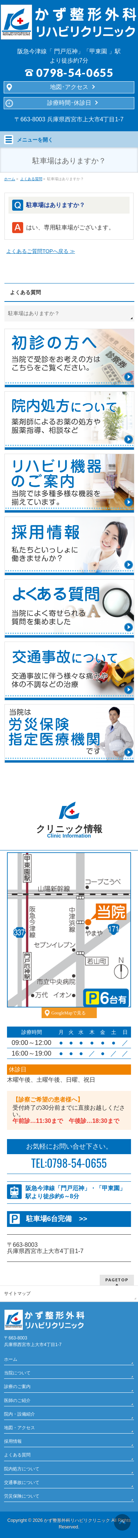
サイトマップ (17, 1293)
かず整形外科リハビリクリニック (77, 1520)
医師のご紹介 (17, 1400)
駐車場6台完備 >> (56, 1219)
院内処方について (21, 1468)
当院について (17, 1372)
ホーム (10, 1359)
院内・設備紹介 (19, 1414)
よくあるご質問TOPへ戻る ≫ (40, 251)
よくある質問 (25, 292)
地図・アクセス (19, 1427)
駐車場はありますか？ (34, 313)
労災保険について (21, 1496)
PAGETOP (116, 1279)
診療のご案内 (17, 1386)
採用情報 (13, 1441)
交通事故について (21, 1482)
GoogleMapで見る (69, 1013)
